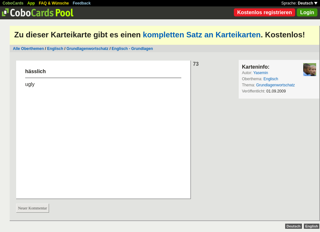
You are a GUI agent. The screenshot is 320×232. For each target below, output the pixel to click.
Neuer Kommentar (32, 208)
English (311, 226)
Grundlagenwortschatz (87, 48)
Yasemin (260, 73)
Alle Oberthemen (28, 48)
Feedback (82, 3)
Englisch (55, 48)
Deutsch (307, 3)
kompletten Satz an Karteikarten (202, 34)
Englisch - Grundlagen (132, 48)
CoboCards (13, 3)
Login (307, 12)
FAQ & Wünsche (54, 3)
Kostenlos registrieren (264, 12)
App (31, 3)
